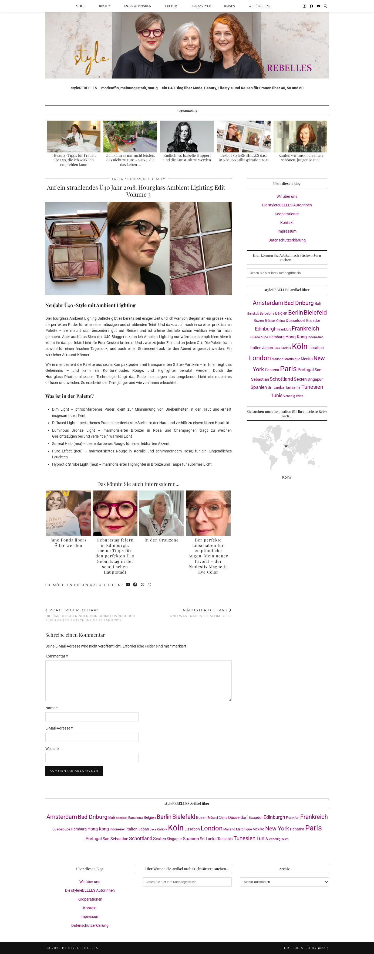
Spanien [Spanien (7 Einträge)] (259, 387)
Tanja (117, 179)
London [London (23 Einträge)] (260, 358)
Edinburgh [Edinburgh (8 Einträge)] (266, 329)
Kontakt (287, 222)
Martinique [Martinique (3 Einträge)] (292, 359)
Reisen (229, 6)
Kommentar (56, 656)
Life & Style (200, 6)
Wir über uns (259, 6)
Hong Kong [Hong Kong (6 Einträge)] (296, 336)
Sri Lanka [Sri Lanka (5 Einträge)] (276, 387)
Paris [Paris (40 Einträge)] (288, 368)
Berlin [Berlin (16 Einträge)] (295, 312)
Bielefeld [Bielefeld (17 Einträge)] (315, 312)
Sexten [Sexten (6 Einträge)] (300, 379)
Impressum (287, 231)
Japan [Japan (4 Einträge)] (267, 348)
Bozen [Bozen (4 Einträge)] (259, 320)
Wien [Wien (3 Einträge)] (299, 396)
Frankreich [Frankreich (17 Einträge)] (305, 328)
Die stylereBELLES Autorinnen (287, 205)
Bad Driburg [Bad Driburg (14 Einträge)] (299, 303)
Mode (80, 6)
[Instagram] (304, 6)
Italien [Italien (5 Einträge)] (255, 347)
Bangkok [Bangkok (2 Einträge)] (253, 313)
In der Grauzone (161, 540)
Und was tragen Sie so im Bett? (201, 613)
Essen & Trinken (137, 6)
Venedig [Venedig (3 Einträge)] (289, 396)
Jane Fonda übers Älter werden (68, 542)
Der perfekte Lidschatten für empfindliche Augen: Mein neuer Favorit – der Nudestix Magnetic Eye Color (208, 556)
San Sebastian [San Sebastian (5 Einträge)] (115, 838)
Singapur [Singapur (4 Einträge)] (315, 379)
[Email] (318, 6)
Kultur (171, 6)
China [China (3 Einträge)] (280, 321)
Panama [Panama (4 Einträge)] (272, 370)
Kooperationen (287, 214)
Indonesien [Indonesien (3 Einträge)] (316, 337)
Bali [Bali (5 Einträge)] (318, 303)
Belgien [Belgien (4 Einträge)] (281, 313)
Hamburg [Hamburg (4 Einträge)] (277, 337)
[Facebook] (311, 6)
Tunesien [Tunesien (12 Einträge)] (312, 387)
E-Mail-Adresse (59, 728)
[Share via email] (128, 585)
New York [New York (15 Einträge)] (277, 828)
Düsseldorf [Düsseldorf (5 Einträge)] (295, 320)
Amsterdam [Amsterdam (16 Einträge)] (268, 302)
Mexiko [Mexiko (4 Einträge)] (307, 359)
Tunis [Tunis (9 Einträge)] (276, 395)
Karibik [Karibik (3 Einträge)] (286, 348)
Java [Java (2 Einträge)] (277, 348)
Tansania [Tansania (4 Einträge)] (293, 387)
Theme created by (304, 948)
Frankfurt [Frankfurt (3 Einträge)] (284, 329)
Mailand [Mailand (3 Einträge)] (278, 359)
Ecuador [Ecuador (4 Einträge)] (313, 320)
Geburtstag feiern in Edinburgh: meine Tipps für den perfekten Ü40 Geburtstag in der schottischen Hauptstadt (115, 556)
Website (52, 749)
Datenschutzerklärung (287, 240)
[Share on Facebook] (135, 585)
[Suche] (325, 6)
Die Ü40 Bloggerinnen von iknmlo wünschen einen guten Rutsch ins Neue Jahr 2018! (92, 615)
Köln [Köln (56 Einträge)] (300, 346)
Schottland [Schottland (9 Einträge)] (281, 379)
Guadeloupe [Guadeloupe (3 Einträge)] (259, 337)
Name (51, 708)
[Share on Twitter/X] (142, 585)
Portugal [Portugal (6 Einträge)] (306, 369)
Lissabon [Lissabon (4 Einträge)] (316, 348)
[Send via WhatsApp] (149, 585)
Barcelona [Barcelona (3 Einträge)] (267, 313)
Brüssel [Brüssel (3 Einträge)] (270, 321)
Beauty (105, 6)
